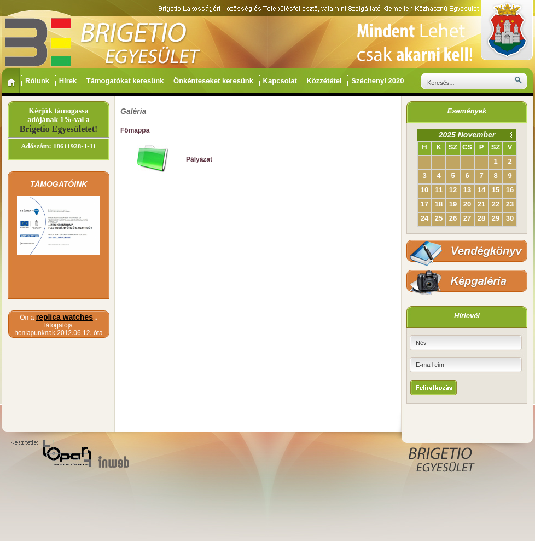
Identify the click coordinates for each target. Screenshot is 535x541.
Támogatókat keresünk (126, 81)
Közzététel (325, 81)
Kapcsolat (281, 81)
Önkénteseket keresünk (214, 81)
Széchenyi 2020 (378, 81)
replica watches (64, 317)
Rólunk (38, 81)
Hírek (69, 81)
